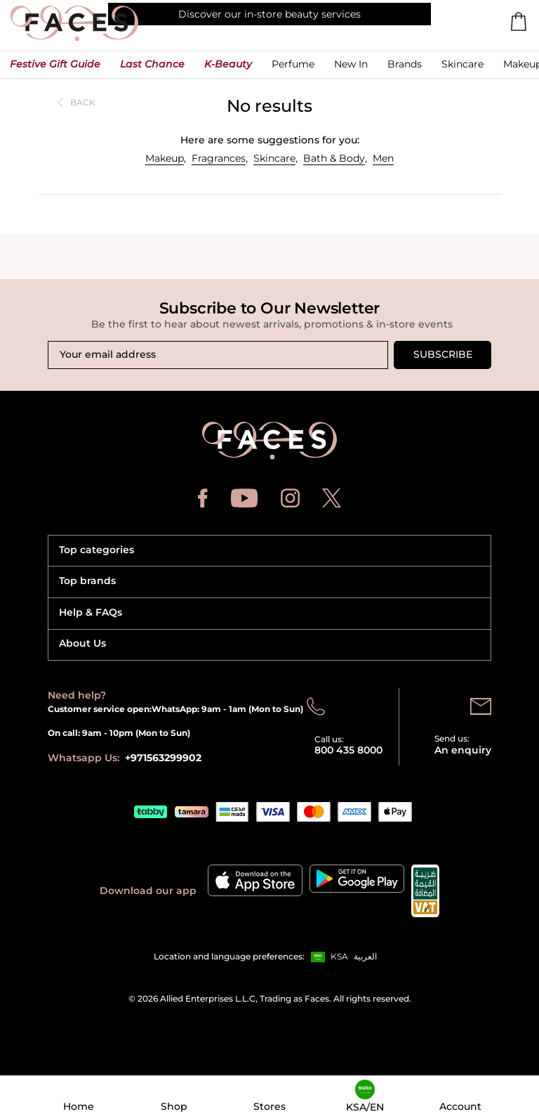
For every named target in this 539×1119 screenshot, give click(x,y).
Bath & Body (334, 158)
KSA (339, 956)
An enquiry (462, 750)
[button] (55, 64)
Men (383, 158)
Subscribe (442, 354)
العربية (365, 956)
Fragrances (219, 158)
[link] (404, 64)
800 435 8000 (348, 750)
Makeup (164, 158)
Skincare (274, 158)
